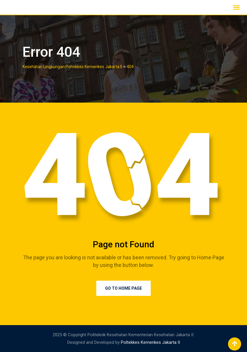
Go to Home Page (123, 288)
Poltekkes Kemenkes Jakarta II (150, 342)
